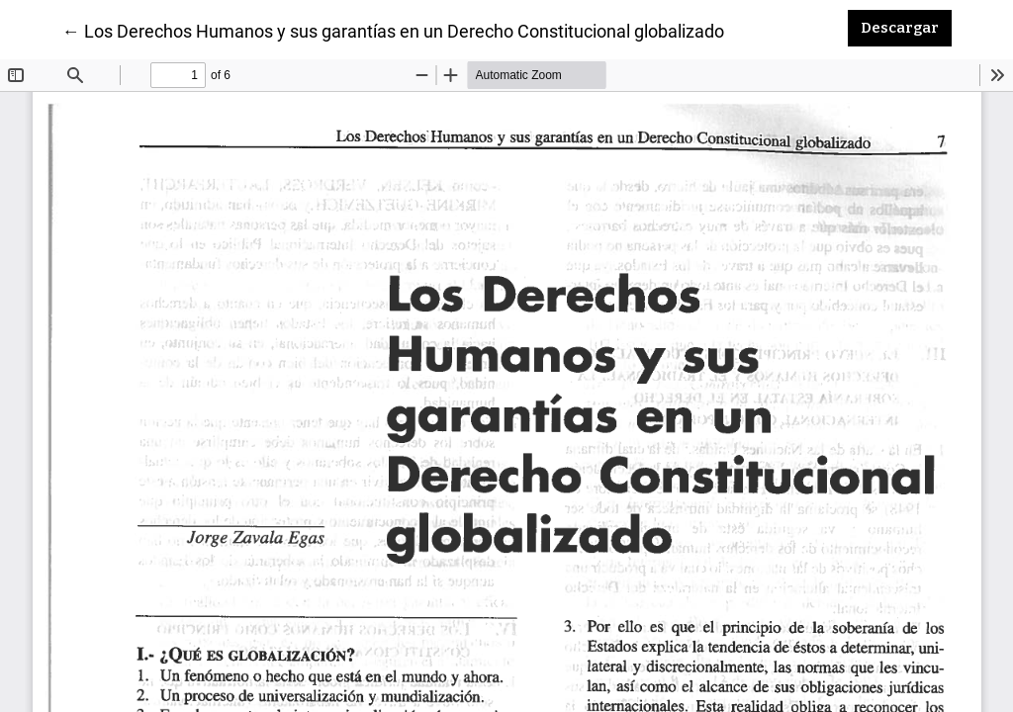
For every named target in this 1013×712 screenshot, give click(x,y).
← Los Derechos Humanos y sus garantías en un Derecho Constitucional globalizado (393, 30)
